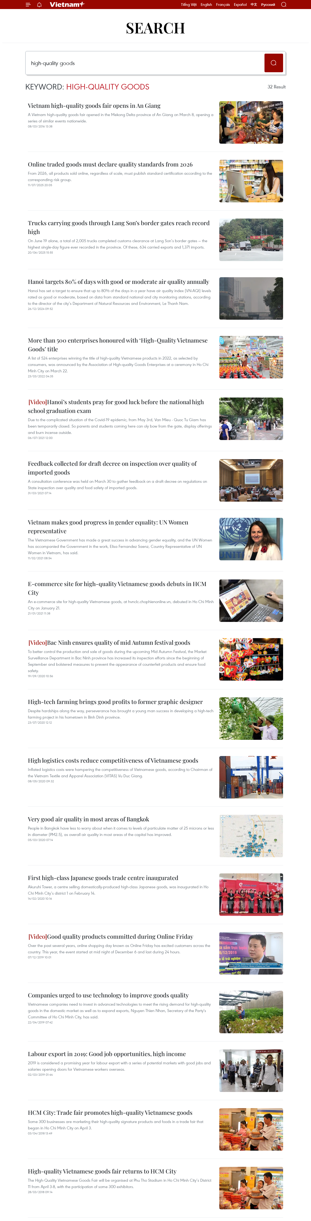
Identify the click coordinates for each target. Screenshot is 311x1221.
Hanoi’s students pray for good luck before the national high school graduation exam (116, 406)
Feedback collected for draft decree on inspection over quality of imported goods (112, 467)
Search (155, 27)
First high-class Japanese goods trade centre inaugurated (103, 878)
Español (240, 4)
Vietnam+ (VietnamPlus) (67, 4)
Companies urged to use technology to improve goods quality (108, 995)
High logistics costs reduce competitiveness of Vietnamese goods (113, 760)
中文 (254, 4)
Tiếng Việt (189, 4)
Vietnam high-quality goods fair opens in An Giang (94, 105)
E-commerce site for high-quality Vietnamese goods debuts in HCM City (117, 588)
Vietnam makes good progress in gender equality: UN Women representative (108, 526)
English (206, 4)
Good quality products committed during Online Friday (110, 936)
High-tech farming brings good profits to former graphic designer (115, 702)
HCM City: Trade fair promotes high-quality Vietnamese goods (110, 1112)
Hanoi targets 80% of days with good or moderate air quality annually (118, 281)
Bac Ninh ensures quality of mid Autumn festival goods (109, 642)
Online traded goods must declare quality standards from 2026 (110, 164)
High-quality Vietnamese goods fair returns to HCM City (102, 1171)
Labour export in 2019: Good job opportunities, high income (107, 1054)
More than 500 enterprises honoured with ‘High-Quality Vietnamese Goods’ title (118, 344)
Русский (268, 5)
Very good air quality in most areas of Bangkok (88, 819)
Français (223, 4)
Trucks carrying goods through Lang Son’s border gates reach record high (119, 227)
